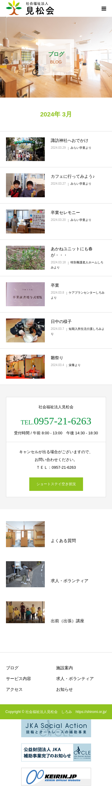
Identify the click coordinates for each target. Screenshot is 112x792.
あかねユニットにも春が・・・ (72, 251)
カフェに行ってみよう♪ (73, 176)
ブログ (12, 667)
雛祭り (57, 357)
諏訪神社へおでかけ (69, 140)
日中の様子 (61, 321)
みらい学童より (80, 147)
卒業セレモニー (65, 212)
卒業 (55, 285)
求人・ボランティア (75, 678)
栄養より (75, 365)
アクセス (14, 689)
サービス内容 (18, 678)
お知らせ (64, 689)
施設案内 (64, 667)
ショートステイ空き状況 (56, 484)
